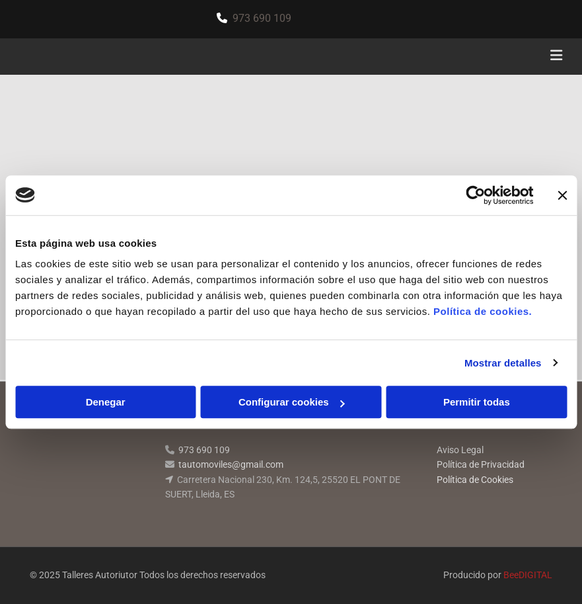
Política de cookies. (482, 311)
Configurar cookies (291, 402)
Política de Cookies (475, 479)
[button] (386, 56)
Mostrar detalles (503, 362)
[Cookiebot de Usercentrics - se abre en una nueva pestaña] (475, 195)
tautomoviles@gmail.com (230, 464)
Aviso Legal (460, 450)
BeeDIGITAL (527, 575)
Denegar (106, 402)
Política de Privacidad (481, 464)
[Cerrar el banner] (562, 195)
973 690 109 (262, 18)
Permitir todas (476, 402)
